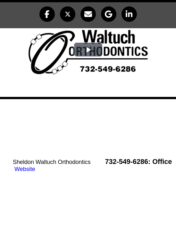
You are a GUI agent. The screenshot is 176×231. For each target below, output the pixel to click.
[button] (47, 14)
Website (24, 169)
